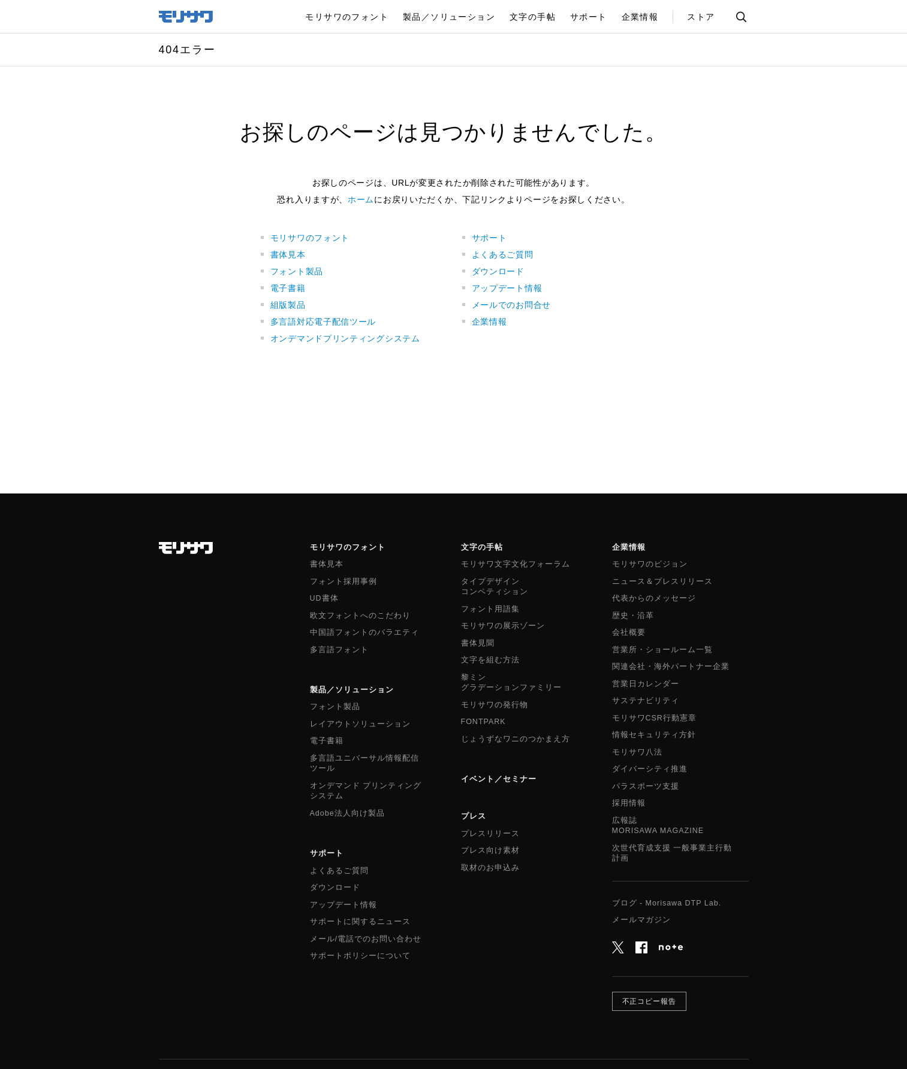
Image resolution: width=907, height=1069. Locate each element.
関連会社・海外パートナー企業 (671, 666)
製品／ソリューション (352, 689)
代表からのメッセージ (654, 598)
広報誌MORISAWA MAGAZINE (658, 825)
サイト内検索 (741, 17)
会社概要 (629, 632)
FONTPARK (483, 721)
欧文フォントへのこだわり (360, 615)
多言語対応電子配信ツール (323, 321)
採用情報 (629, 803)
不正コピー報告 (649, 1001)
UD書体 (324, 598)
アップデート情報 (507, 288)
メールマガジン (641, 920)
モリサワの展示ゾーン (503, 626)
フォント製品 (296, 271)
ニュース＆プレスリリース (662, 581)
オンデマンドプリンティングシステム (345, 338)
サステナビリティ (645, 700)
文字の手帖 (482, 547)
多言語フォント (339, 650)
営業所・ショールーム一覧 (662, 650)
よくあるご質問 (503, 254)
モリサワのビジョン (650, 564)
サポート (489, 238)
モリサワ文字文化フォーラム (515, 564)
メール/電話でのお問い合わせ (365, 939)
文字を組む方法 (490, 660)
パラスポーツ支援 (645, 786)
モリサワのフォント (309, 238)
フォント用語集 (490, 609)
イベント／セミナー (499, 778)
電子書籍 (288, 288)
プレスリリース (490, 833)
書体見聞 (478, 643)
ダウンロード (498, 271)
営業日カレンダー (645, 684)
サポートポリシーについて (360, 956)
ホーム (361, 199)
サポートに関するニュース (360, 921)
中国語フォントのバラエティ (364, 632)
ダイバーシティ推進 (650, 769)
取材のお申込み (490, 868)
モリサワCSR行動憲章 (654, 718)
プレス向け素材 (490, 850)
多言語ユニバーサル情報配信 (364, 764)
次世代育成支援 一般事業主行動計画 (672, 853)
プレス (473, 815)
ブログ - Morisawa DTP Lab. (667, 903)
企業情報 (489, 321)
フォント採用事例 (343, 581)
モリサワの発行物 (494, 705)
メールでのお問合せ (511, 305)
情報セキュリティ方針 (654, 735)
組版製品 (288, 305)
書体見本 (288, 254)
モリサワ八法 (637, 752)
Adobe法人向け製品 (347, 813)
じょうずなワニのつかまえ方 (515, 739)
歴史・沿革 (633, 615)
